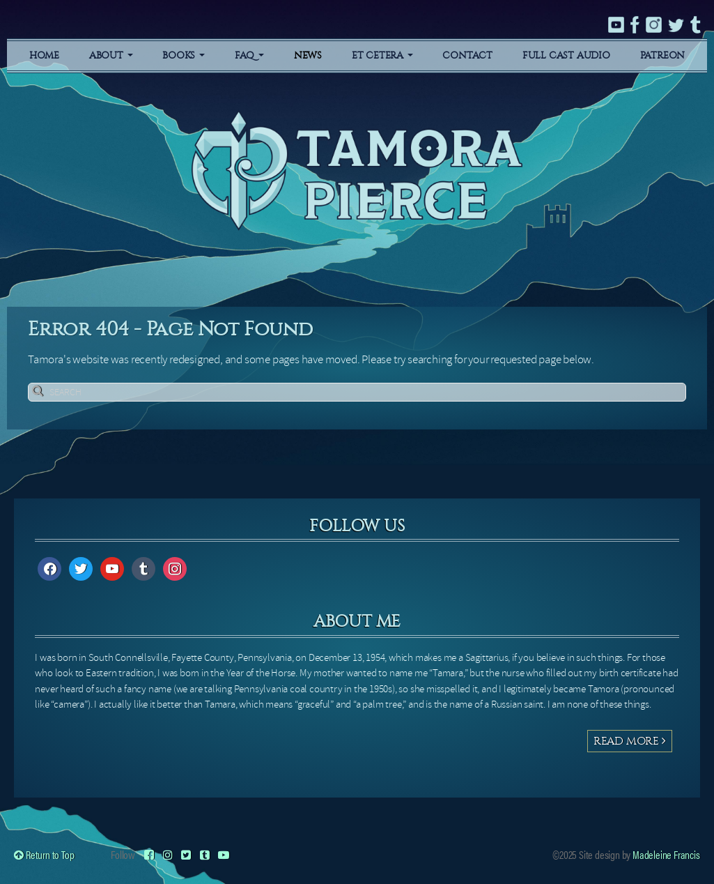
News (308, 55)
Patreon (662, 55)
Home (44, 55)
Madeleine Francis (666, 854)
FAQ (249, 55)
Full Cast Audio (566, 55)
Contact (467, 55)
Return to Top (44, 854)
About (111, 55)
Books (183, 55)
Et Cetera (382, 55)
